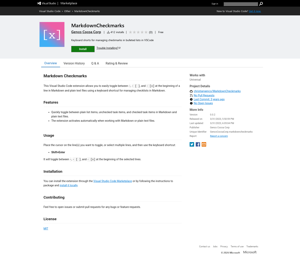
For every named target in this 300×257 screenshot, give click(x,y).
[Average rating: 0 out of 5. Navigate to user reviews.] (140, 32)
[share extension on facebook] (198, 145)
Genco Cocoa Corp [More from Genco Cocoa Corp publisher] (86, 31)
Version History (74, 63)
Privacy (224, 246)
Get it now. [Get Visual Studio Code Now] (255, 11)
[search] (240, 4)
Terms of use (237, 246)
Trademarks (252, 246)
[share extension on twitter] (192, 145)
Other (67, 11)
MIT (46, 228)
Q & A (95, 63)
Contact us (204, 246)
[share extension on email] (204, 145)
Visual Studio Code (50, 11)
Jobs (215, 246)
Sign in (215, 3)
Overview (50, 63)
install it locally (68, 185)
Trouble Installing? (109, 48)
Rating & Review (117, 63)
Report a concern (219, 136)
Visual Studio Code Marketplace (112, 181)
